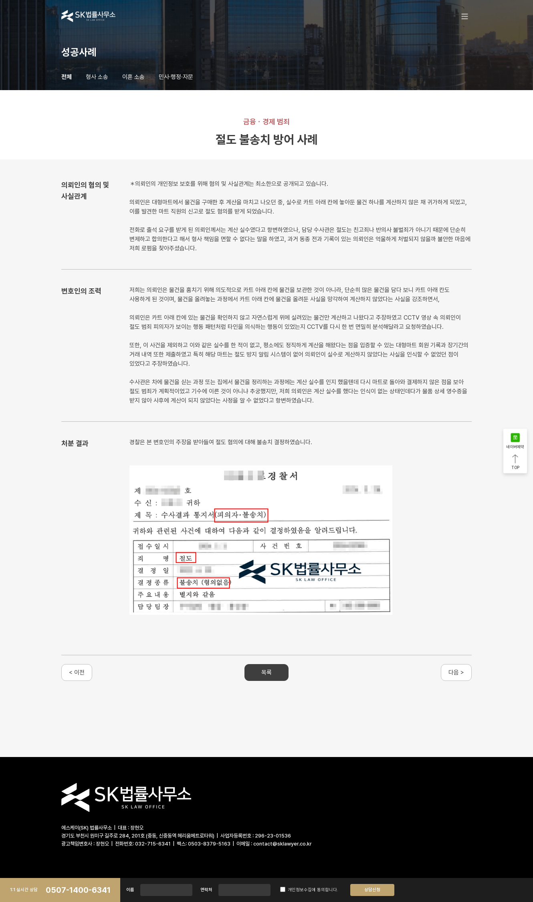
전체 (66, 77)
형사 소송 (97, 77)
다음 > (456, 672)
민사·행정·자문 (176, 77)
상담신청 (372, 889)
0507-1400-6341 (78, 890)
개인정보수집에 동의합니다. (309, 889)
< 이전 (77, 672)
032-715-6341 (153, 844)
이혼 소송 (133, 77)
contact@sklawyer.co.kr (282, 844)
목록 (266, 672)
